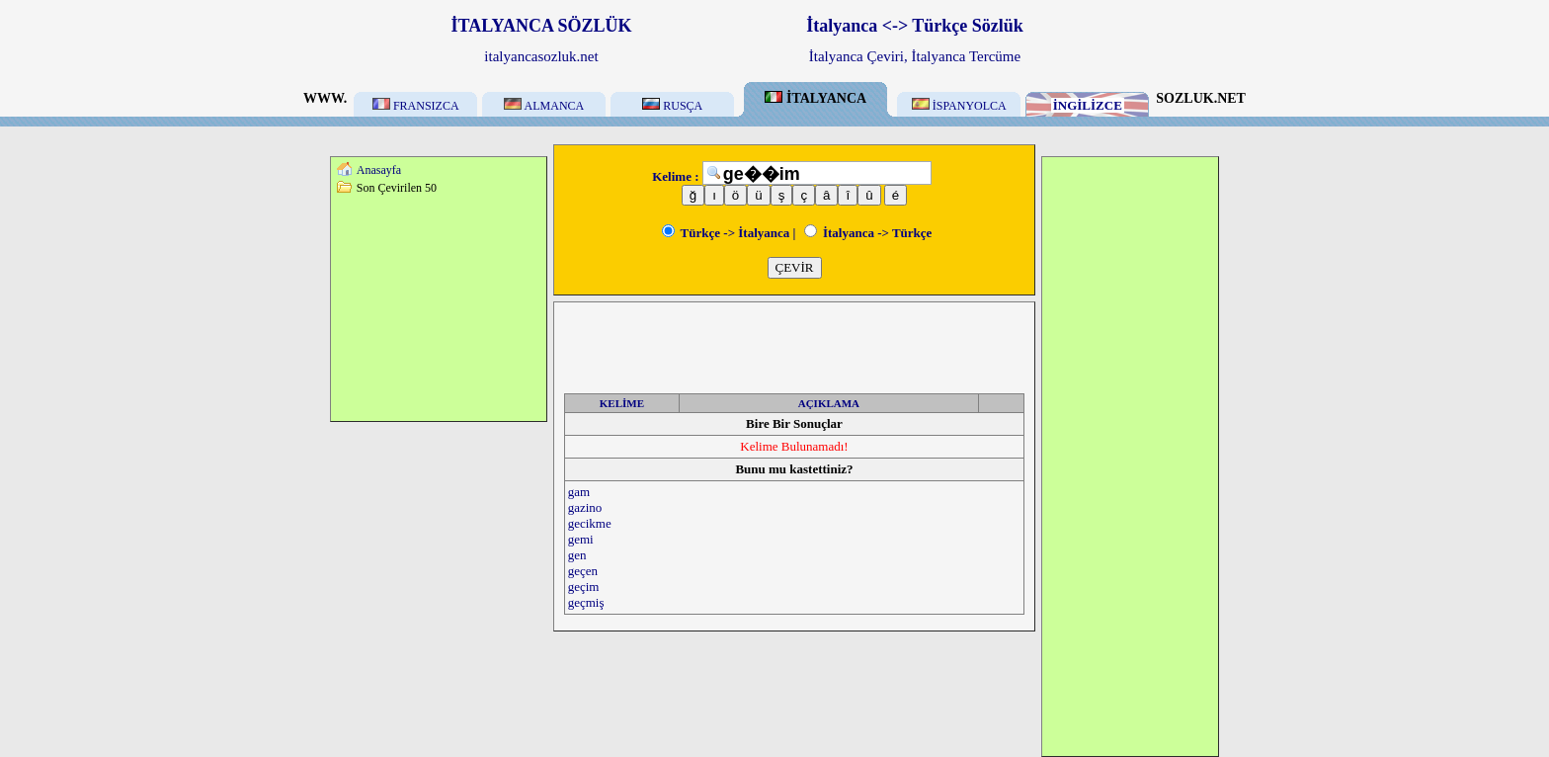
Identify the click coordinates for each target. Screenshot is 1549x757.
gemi (581, 539)
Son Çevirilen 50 (397, 188)
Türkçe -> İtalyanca (726, 232)
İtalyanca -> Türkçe (868, 232)
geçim (584, 586)
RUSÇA (672, 106)
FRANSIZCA (415, 106)
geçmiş (586, 602)
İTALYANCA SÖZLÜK (541, 26)
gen (577, 554)
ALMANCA (544, 106)
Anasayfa (379, 170)
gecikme (589, 523)
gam (579, 491)
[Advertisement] (438, 307)
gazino (585, 507)
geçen (583, 570)
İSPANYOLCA (959, 106)
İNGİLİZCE (1087, 105)
